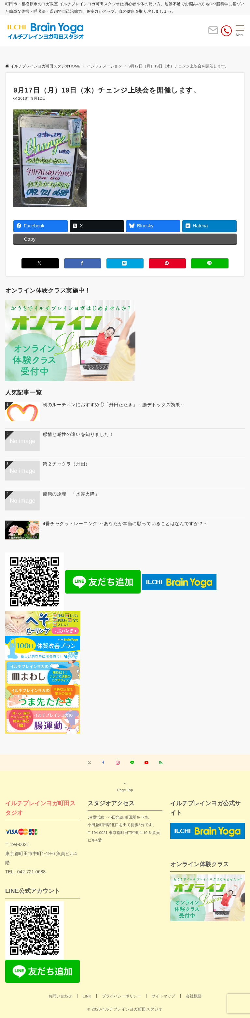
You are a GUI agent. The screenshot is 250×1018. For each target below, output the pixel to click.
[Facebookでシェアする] (82, 263)
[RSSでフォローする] (161, 763)
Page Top (125, 786)
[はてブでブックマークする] (125, 263)
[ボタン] (213, 33)
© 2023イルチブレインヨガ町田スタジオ (124, 1009)
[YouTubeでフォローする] (146, 763)
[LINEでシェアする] (209, 263)
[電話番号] (226, 30)
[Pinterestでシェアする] (167, 263)
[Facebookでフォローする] (103, 763)
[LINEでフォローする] (132, 763)
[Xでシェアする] (40, 263)
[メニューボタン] (240, 31)
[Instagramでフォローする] (118, 763)
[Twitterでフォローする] (89, 763)
